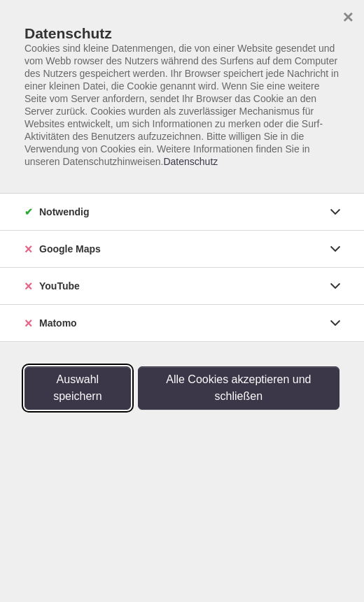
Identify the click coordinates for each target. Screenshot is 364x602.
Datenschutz (190, 161)
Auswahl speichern (77, 387)
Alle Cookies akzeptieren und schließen (238, 387)
